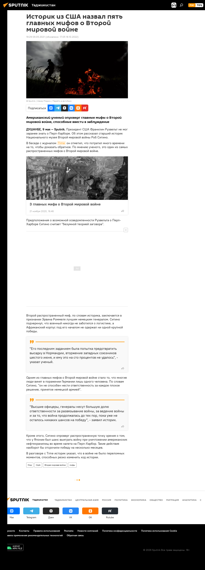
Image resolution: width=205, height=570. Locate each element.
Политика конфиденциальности (119, 530)
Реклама (68, 530)
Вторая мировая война (55, 465)
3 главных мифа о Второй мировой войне (65, 204)
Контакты (24, 530)
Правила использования (46, 530)
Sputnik (32, 101)
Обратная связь (75, 535)
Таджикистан (63, 499)
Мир (30, 465)
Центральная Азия (87, 499)
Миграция (172, 499)
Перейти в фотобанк (62, 101)
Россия (106, 499)
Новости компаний (87, 530)
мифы (72, 465)
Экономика (138, 499)
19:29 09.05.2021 (35, 36)
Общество (156, 499)
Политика (121, 499)
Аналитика (189, 499)
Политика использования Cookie (159, 530)
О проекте (9, 530)
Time (61, 143)
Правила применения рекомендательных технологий (33, 535)
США (38, 465)
